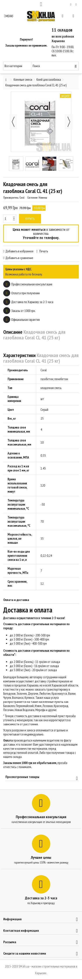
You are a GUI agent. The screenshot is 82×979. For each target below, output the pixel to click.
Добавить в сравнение (19, 258)
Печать (43, 251)
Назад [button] (13, 121)
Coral (44, 370)
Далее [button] (69, 121)
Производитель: (11, 197)
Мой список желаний (70, 5)
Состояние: (32, 197)
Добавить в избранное (19, 251)
